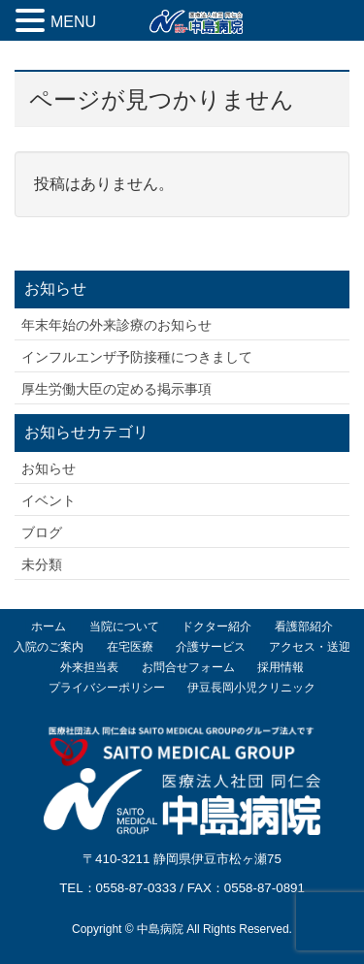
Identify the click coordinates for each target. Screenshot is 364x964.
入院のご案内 (48, 647)
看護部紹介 (304, 626)
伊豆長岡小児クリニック (251, 687)
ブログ (41, 532)
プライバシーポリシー (107, 687)
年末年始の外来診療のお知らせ (116, 325)
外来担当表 (89, 667)
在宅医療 (130, 647)
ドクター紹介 (216, 626)
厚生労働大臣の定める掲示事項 (116, 389)
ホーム (48, 626)
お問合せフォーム (188, 667)
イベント (48, 500)
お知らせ (48, 468)
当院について (124, 626)
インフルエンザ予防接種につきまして (136, 357)
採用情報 (280, 667)
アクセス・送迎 (309, 647)
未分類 (41, 564)
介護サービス (211, 647)
